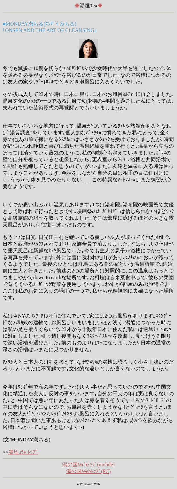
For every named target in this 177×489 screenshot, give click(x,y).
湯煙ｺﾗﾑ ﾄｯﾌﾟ (23, 452)
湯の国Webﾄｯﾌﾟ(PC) (88, 471)
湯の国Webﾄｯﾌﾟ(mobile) (88, 464)
